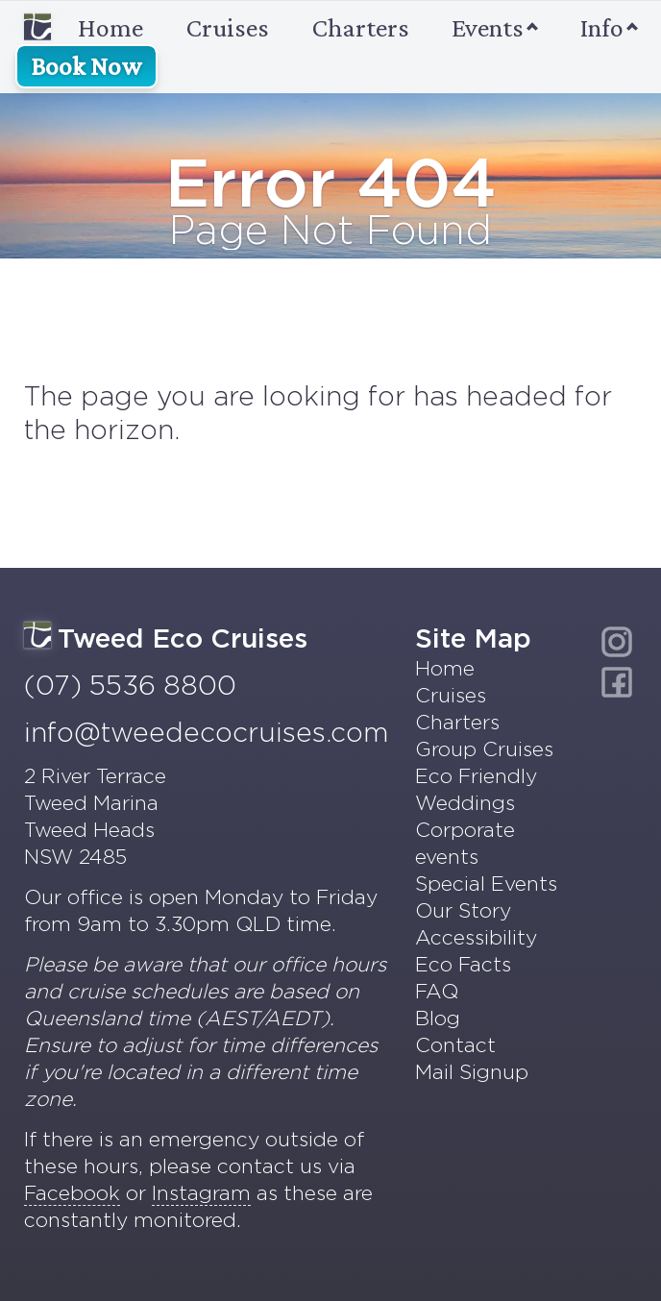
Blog (437, 1018)
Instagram (201, 1193)
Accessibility (476, 937)
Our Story (463, 910)
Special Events (486, 883)
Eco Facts (463, 964)
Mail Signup (471, 1072)
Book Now (86, 66)
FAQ (436, 991)
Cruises (227, 27)
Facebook (72, 1193)
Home (83, 27)
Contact (455, 1045)
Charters (360, 27)
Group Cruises (484, 749)
